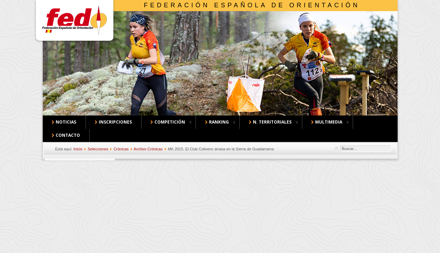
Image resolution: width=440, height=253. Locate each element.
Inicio (77, 149)
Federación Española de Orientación (252, 5)
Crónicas (120, 149)
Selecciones (98, 149)
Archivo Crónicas (148, 149)
